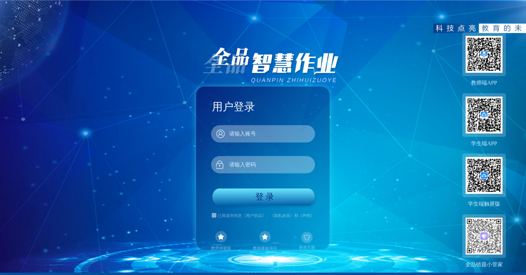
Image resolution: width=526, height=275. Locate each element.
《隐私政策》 (282, 215)
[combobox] (263, 134)
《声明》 (306, 215)
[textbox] (263, 134)
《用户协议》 (254, 215)
